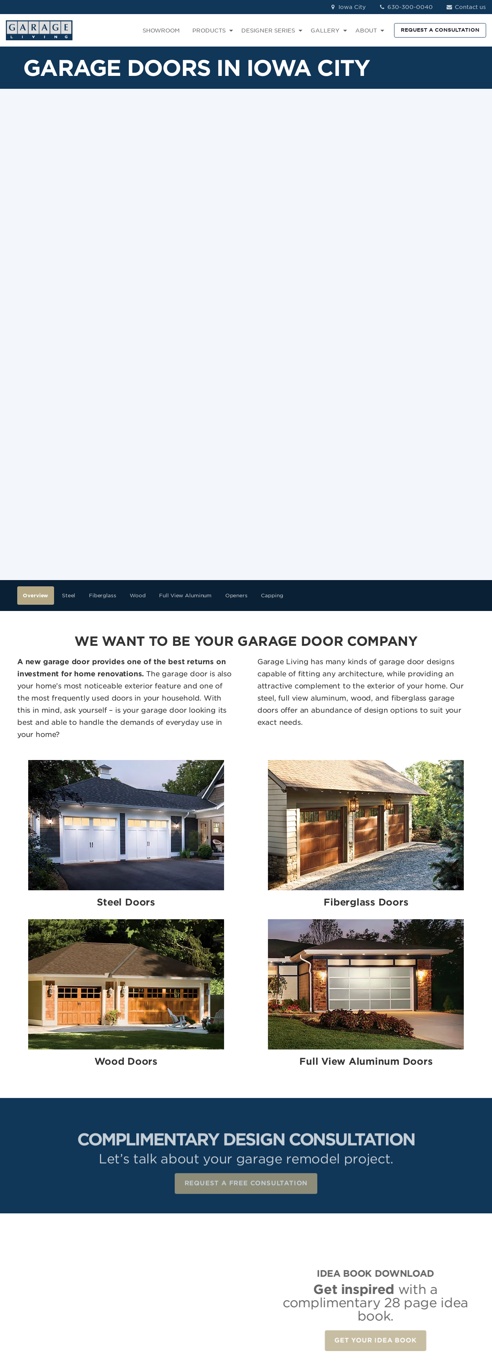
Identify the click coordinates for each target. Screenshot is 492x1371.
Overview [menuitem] (35, 350)
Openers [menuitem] (236, 350)
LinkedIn (431, 1241)
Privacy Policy (134, 1321)
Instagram (433, 1230)
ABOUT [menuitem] (366, 30)
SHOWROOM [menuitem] (161, 30)
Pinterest (432, 1252)
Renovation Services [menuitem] (281, 1275)
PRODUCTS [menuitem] (209, 30)
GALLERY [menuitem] (325, 30)
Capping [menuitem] (272, 350)
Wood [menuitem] (138, 350)
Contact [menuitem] (341, 1241)
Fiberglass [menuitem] (102, 350)
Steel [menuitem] (68, 350)
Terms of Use (178, 1321)
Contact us (465, 7)
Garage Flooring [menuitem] (276, 1219)
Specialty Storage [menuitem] (277, 1252)
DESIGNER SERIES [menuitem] (268, 30)
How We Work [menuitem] (350, 1264)
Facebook (433, 1219)
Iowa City (347, 7)
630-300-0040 (405, 7)
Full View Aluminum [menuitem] (185, 350)
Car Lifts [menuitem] (264, 1264)
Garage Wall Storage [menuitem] (282, 1241)
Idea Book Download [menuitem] (360, 1275)
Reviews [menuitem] (342, 1230)
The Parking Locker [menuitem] (279, 1286)
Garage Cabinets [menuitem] (276, 1230)
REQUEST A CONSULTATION (440, 30)
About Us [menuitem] (343, 1252)
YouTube (432, 1264)
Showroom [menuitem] (346, 1219)
